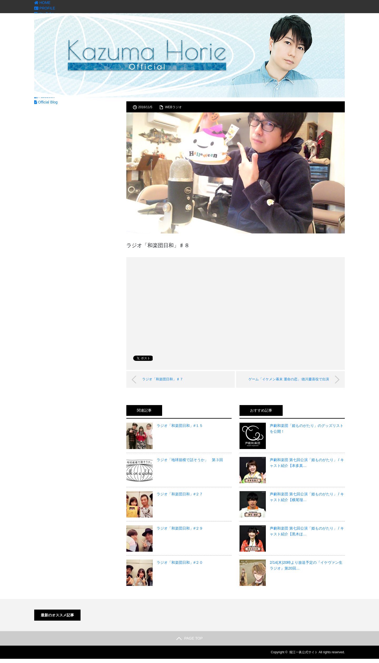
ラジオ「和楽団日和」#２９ (180, 528)
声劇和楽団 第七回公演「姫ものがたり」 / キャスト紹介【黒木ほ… (307, 531)
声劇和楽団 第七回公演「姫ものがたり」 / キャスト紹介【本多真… (307, 463)
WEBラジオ (173, 107)
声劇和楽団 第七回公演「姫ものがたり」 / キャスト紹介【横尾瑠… (307, 497)
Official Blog (46, 102)
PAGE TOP (189, 638)
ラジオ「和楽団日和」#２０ (180, 562)
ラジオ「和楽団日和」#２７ (180, 494)
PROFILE (44, 8)
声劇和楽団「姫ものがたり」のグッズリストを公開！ (306, 428)
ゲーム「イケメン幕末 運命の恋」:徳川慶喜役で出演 (288, 379)
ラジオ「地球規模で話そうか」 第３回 (190, 460)
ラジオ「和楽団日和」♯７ (162, 379)
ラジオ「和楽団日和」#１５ (180, 425)
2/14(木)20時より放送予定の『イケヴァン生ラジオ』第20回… (306, 565)
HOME (42, 3)
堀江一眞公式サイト (303, 652)
